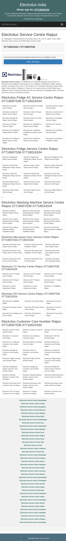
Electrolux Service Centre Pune (33, 432)
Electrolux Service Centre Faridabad (33, 493)
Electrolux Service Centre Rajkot (33, 436)
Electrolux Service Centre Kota (33, 452)
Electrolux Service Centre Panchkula (33, 500)
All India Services (9, 24)
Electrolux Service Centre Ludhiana (33, 448)
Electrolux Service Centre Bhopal (33, 413)
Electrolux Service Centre (33, 445)
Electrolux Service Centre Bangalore (33, 407)
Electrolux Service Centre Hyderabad (33, 426)
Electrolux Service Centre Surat (33, 439)
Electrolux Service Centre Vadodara (33, 464)
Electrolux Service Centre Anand (33, 403)
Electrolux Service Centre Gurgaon (33, 458)
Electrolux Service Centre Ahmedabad (32, 400)
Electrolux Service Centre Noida (33, 468)
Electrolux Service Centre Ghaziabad (33, 455)
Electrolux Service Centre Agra (33, 490)
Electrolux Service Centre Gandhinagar (33, 419)
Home (18, 538)
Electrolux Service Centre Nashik (33, 484)
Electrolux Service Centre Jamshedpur (33, 477)
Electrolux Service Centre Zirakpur (33, 519)
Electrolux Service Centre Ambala (33, 516)
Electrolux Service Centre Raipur (33, 506)
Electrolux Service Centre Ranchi (33, 503)
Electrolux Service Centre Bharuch (33, 410)
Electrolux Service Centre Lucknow (33, 471)
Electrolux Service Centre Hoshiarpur (33, 522)
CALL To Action (33, 62)
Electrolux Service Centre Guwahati (33, 509)
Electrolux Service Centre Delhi (33, 416)
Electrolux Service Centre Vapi (33, 442)
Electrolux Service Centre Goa (33, 423)
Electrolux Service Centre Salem (33, 487)
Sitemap (24, 538)
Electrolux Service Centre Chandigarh (33, 480)
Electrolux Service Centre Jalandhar (33, 513)
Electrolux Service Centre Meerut (33, 474)
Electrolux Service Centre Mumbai (33, 429)
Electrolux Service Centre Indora (33, 461)
